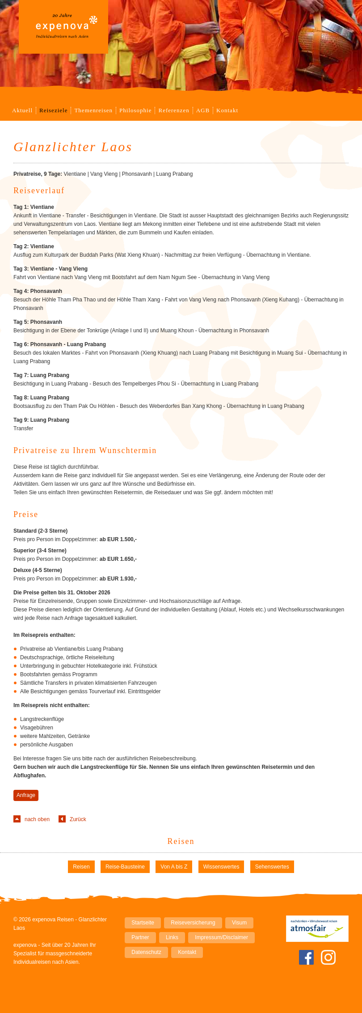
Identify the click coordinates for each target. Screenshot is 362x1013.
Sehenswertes (272, 867)
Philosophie (135, 110)
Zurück (78, 819)
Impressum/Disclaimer (221, 937)
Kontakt (227, 110)
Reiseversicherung (193, 923)
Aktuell (22, 110)
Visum (239, 923)
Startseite (142, 923)
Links (172, 937)
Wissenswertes (221, 867)
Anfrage (26, 795)
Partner (140, 937)
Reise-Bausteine (125, 867)
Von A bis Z (173, 867)
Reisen (181, 841)
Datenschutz (146, 952)
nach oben (37, 819)
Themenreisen (93, 110)
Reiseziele (53, 110)
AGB (203, 110)
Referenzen (173, 110)
